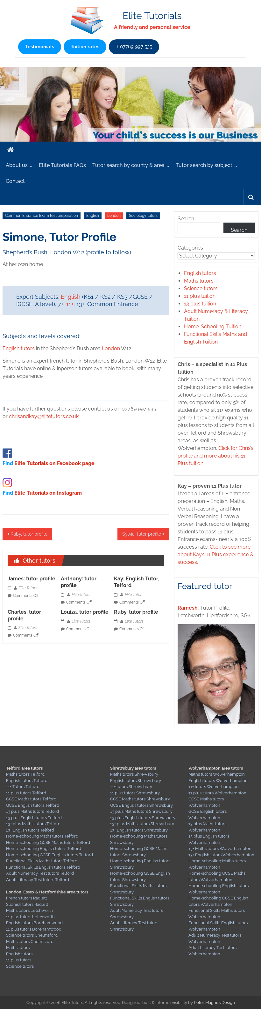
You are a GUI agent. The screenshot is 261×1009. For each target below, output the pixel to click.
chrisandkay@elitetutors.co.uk (44, 416)
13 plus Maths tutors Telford (32, 811)
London (114, 215)
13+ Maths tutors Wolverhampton (219, 848)
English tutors (19, 348)
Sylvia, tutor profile (141, 534)
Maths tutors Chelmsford (29, 941)
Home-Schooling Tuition (212, 327)
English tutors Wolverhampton (218, 780)
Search (186, 219)
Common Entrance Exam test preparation (41, 215)
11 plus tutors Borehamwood (33, 929)
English (92, 215)
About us (17, 165)
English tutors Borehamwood (34, 922)
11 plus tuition (199, 296)
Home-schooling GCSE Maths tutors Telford (48, 842)
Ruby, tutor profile (29, 534)
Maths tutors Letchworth (29, 910)
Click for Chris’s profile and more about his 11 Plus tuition (215, 455)
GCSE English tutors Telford (32, 805)
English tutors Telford (26, 780)
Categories (190, 248)
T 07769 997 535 (134, 47)
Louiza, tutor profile (85, 612)
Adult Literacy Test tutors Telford (37, 879)
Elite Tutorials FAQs (62, 165)
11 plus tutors (18, 960)
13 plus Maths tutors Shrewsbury (141, 811)
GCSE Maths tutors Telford (31, 799)
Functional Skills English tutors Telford (43, 867)
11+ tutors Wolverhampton (213, 786)
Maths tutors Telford (25, 774)
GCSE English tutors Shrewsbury (141, 805)
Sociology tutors (143, 215)
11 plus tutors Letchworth (30, 916)
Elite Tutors (27, 588)
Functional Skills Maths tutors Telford (41, 861)
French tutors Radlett (26, 898)
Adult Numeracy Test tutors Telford (40, 873)
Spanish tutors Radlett (27, 904)
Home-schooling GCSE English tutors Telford (49, 854)
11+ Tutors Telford (22, 786)
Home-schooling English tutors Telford (43, 848)
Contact (15, 181)
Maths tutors (199, 281)
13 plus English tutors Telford (34, 817)
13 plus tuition (200, 304)
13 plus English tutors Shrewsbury (142, 817)
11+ (70, 304)
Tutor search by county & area (128, 165)
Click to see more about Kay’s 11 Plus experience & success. (216, 554)
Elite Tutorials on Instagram (48, 493)
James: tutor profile (31, 579)
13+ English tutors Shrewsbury (139, 830)
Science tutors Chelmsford (32, 935)
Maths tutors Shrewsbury (134, 774)
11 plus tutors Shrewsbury (135, 793)
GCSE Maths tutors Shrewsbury (140, 799)
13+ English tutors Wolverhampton (221, 854)
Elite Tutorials (152, 15)
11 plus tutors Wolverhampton (217, 793)
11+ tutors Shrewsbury (131, 786)
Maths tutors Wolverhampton (216, 774)
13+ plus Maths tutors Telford (33, 823)
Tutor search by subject (204, 165)
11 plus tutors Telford (26, 793)
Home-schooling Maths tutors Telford (42, 836)
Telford (47, 830)
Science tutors (201, 288)
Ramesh (188, 608)
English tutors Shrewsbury (135, 780)
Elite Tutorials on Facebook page (54, 463)
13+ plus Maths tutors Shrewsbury (142, 823)
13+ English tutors (23, 830)
